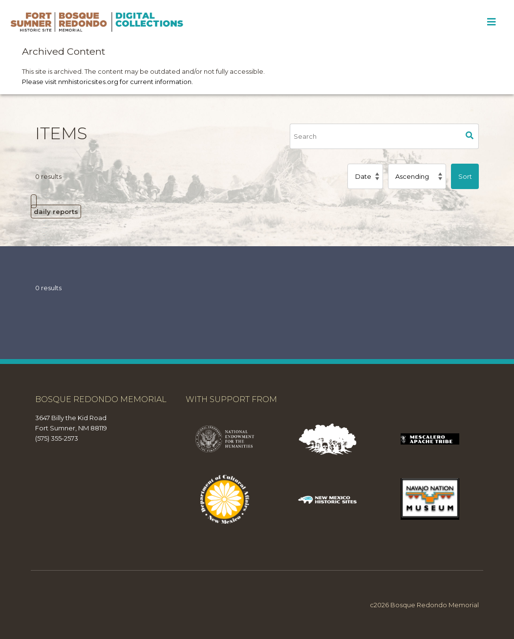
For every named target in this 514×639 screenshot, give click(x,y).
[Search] (375, 136)
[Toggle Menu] (491, 22)
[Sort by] (365, 176)
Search (470, 136)
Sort (465, 176)
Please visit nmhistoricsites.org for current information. (107, 81)
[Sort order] (417, 176)
